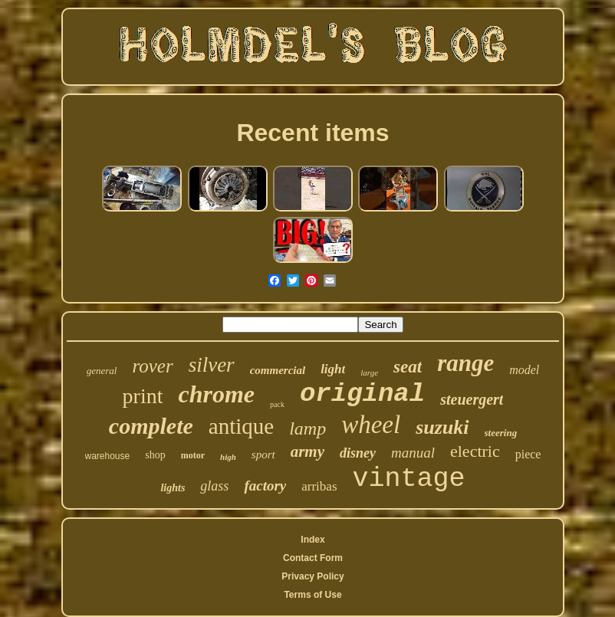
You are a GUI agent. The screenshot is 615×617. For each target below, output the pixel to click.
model (524, 369)
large (369, 372)
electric (475, 451)
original (362, 394)
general (102, 370)
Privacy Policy (312, 576)
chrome (217, 394)
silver (212, 364)
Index (312, 539)
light (333, 369)
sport (263, 454)
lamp (307, 428)
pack (277, 404)
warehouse (107, 456)
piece (528, 454)
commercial (277, 370)
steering (501, 432)
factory (265, 486)
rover (152, 366)
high (228, 456)
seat (407, 366)
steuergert (471, 399)
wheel (370, 424)
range (465, 363)
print (143, 396)
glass (214, 486)
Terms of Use (312, 594)
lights (172, 488)
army (307, 451)
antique (241, 426)
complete (151, 425)
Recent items (312, 132)
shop (155, 455)
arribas (319, 486)
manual (413, 453)
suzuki (442, 427)
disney (358, 453)
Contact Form (313, 558)
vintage (409, 479)
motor (193, 455)
